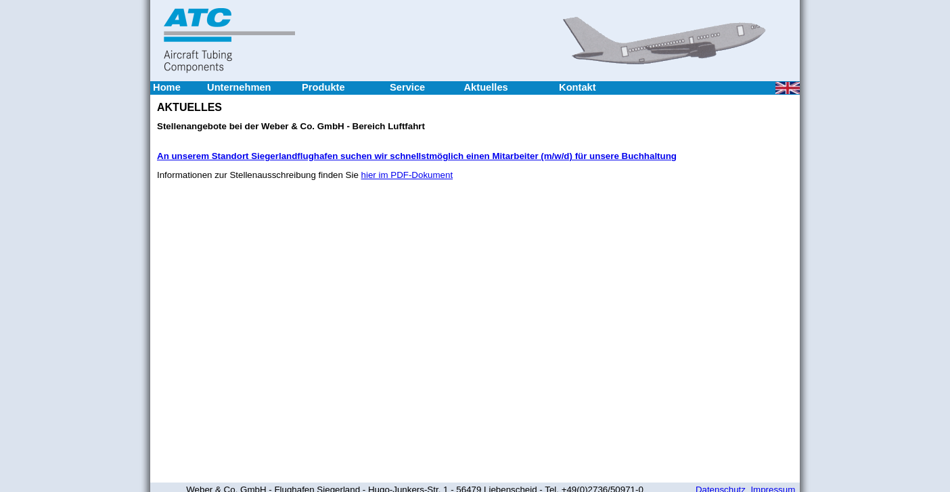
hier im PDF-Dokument (407, 175)
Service (407, 87)
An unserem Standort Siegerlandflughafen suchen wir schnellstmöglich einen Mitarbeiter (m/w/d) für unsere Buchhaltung (417, 156)
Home (166, 87)
